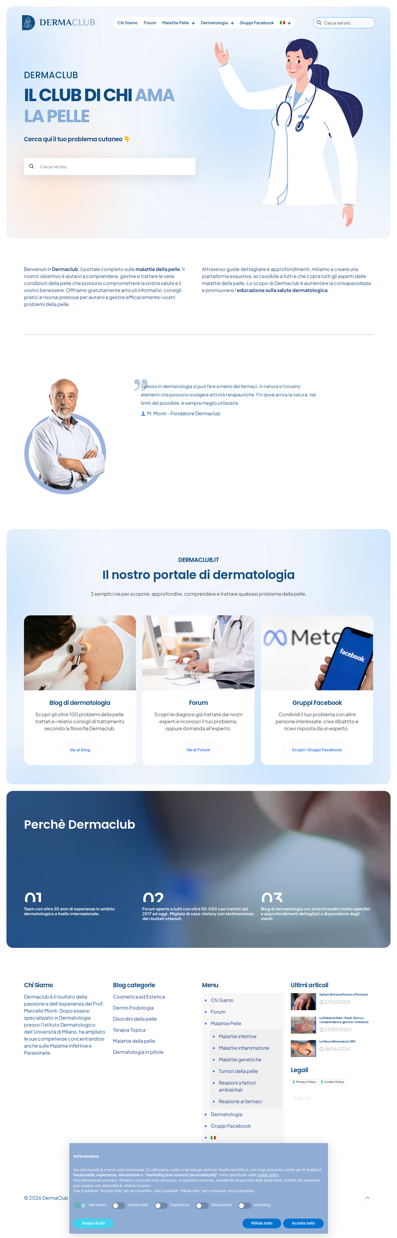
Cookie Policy (334, 1111)
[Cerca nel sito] (344, 22)
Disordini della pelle (135, 1046)
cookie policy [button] (267, 1175)
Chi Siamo (222, 1027)
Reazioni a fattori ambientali (237, 1113)
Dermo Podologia (133, 1035)
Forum (218, 1039)
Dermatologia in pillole (138, 1079)
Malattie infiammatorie (244, 1075)
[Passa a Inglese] (302, 1127)
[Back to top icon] (367, 1225)
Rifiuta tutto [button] (261, 1223)
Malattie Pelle (226, 1051)
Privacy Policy (306, 1111)
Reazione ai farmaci (240, 1129)
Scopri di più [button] (93, 1223)
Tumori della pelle (238, 1098)
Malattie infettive (238, 1064)
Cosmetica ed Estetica (139, 1024)
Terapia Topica (129, 1057)
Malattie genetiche (240, 1087)
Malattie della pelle (134, 1068)
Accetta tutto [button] (303, 1223)
